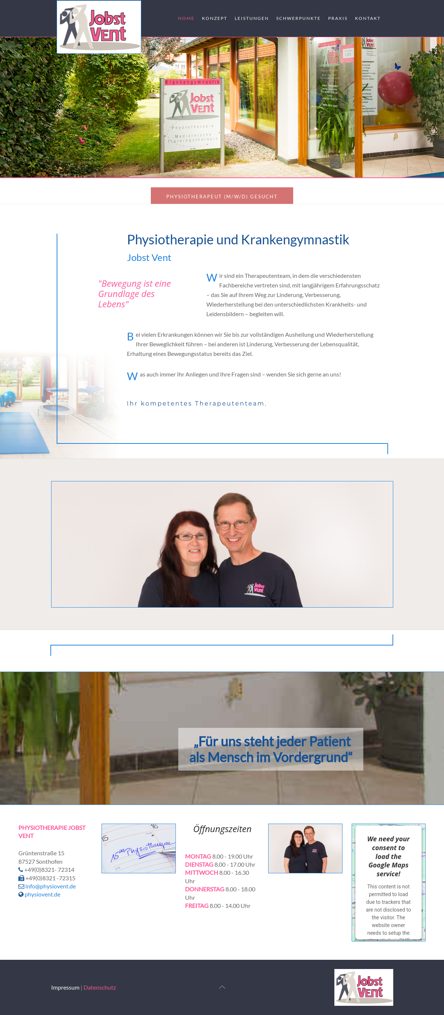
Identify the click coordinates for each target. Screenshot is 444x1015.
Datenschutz (100, 987)
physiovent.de (39, 894)
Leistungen (252, 18)
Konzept (214, 18)
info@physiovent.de (50, 886)
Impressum (65, 987)
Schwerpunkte (298, 18)
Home (186, 18)
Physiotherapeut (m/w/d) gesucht (222, 196)
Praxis (338, 18)
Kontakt (368, 18)
